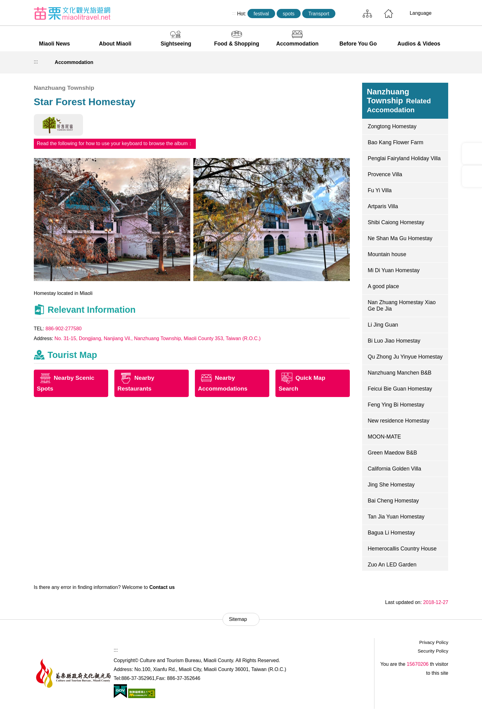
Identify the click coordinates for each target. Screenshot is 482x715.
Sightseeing (175, 44)
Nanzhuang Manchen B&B (399, 373)
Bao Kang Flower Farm (395, 142)
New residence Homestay (398, 421)
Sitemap (367, 13)
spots (288, 13)
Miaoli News (54, 44)
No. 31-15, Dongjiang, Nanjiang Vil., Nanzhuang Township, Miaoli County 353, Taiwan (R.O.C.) (157, 338)
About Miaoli (115, 44)
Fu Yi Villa (380, 190)
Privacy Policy (433, 642)
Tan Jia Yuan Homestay (396, 517)
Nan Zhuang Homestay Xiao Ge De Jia (402, 305)
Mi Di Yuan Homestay (394, 270)
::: (234, 13)
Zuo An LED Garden (392, 565)
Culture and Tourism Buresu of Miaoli (72, 13)
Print (399, 62)
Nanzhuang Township (399, 100)
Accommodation (297, 44)
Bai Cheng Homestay (393, 501)
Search (347, 13)
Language (421, 13)
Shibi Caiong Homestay (396, 222)
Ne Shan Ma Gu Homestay (400, 238)
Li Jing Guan (383, 325)
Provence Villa (385, 174)
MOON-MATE (384, 437)
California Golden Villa (394, 469)
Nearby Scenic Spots (65, 383)
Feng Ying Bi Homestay (396, 405)
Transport (318, 13)
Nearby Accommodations (222, 383)
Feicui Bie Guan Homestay (400, 389)
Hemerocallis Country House (402, 549)
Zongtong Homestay (392, 126)
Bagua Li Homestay (391, 533)
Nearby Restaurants (135, 383)
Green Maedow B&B (392, 453)
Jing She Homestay (391, 485)
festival (261, 13)
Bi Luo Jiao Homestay (394, 341)
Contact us (162, 587)
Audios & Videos (418, 44)
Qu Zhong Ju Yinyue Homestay (405, 357)
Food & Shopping (236, 44)
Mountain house (387, 254)
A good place (383, 286)
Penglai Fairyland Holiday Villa (404, 158)
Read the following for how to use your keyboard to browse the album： (115, 143)
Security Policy (433, 650)
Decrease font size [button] (428, 62)
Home (388, 13)
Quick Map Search (302, 383)
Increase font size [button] (442, 62)
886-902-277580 (63, 328)
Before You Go (358, 44)
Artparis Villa (383, 206)
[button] (340, 221)
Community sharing (413, 62)
